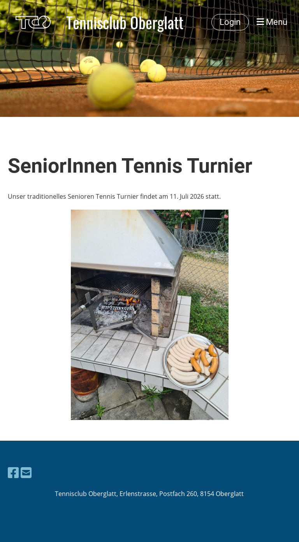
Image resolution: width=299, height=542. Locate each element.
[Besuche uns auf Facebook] (13, 472)
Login (230, 22)
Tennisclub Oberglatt (124, 22)
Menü (272, 22)
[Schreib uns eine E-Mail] (26, 472)
